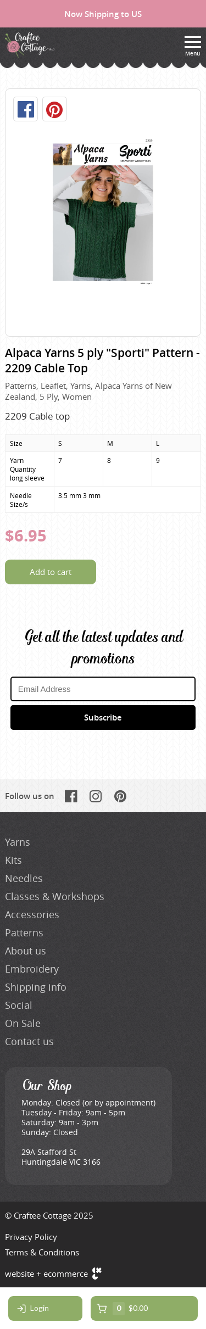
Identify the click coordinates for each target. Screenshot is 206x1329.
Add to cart (50, 571)
